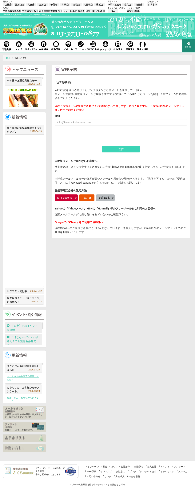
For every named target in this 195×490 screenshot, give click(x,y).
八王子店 (88, 4)
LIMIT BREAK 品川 (95, 11)
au (87, 197)
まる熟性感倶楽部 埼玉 (50, 11)
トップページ (92, 466)
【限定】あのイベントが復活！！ (22, 327)
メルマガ (182, 471)
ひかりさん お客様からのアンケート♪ (23, 389)
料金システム (110, 466)
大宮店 (31, 4)
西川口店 (19, 4)
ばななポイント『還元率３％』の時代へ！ (24, 300)
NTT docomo (67, 197)
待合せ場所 (134, 476)
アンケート (179, 466)
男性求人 (120, 476)
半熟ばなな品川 (30, 11)
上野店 (8, 4)
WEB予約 (91, 471)
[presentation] (84, 135)
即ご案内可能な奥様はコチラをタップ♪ (24, 129)
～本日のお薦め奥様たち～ (23, 80)
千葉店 (53, 4)
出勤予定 (138, 466)
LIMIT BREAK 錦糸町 (74, 11)
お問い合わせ (93, 476)
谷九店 (127, 4)
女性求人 (120, 471)
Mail (57, 115)
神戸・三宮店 (114, 4)
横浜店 (99, 4)
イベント (165, 466)
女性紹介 (125, 466)
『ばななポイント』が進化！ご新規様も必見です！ (22, 341)
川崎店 (65, 4)
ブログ (132, 471)
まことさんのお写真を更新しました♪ (23, 368)
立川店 (42, 4)
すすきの (152, 4)
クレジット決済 (148, 471)
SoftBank (106, 197)
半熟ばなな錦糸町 (12, 11)
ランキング (106, 471)
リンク (107, 476)
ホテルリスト (167, 471)
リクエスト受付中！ (24, 291)
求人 (113, 11)
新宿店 (76, 4)
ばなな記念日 (133, 11)
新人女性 (151, 466)
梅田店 (139, 4)
